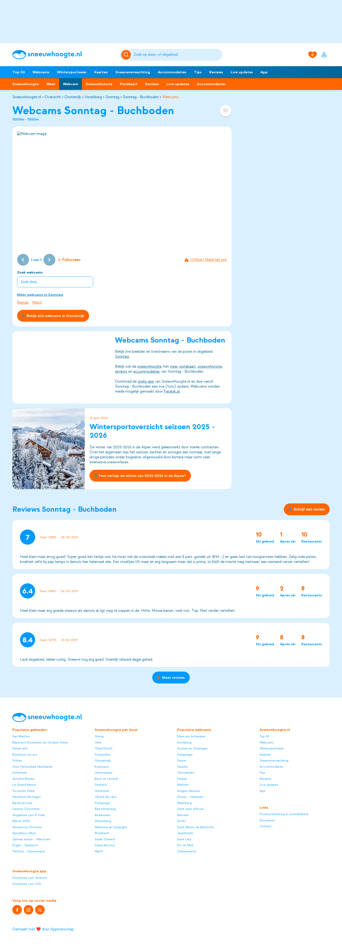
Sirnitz (181, 821)
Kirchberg (184, 742)
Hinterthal (102, 791)
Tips (198, 72)
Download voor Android (29, 878)
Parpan (182, 779)
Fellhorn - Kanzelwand (28, 851)
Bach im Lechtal (106, 779)
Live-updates (177, 84)
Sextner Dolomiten (26, 809)
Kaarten (101, 72)
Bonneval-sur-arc (25, 754)
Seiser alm (20, 748)
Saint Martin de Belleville (195, 827)
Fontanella (102, 754)
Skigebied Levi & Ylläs (28, 815)
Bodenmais (102, 815)
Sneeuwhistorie (99, 84)
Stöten (17, 760)
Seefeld (100, 785)
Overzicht (53, 97)
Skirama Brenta (23, 779)
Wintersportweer (72, 72)
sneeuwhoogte (149, 366)
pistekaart (188, 366)
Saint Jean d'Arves (190, 809)
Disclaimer (267, 820)
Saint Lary (184, 839)
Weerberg (184, 803)
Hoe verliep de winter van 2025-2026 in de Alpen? (140, 475)
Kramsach (102, 767)
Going (99, 736)
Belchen (183, 815)
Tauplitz (182, 767)
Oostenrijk (72, 97)
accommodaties (146, 371)
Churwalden (185, 773)
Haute (181, 760)
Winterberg (103, 821)
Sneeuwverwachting (132, 72)
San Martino (21, 736)
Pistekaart (129, 84)
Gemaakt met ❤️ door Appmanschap (43, 929)
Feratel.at (172, 391)
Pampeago (102, 803)
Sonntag (112, 97)
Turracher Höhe (23, 791)
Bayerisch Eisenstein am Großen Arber (40, 742)
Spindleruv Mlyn (24, 833)
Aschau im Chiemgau (192, 748)
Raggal (22, 302)
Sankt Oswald (105, 839)
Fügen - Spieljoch (25, 845)
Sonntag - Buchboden (141, 97)
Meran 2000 (21, 821)
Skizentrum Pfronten (27, 827)
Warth (99, 851)
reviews (121, 371)
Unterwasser (104, 773)
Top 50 (18, 72)
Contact (265, 826)
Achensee (19, 773)
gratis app (146, 381)
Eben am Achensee (191, 736)
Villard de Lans (105, 797)
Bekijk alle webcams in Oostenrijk (53, 315)
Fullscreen (69, 259)
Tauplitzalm (185, 833)
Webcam (70, 84)
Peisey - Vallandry (190, 797)
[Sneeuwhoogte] (63, 54)
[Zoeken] (177, 54)
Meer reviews (171, 677)
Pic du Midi (185, 845)
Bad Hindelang (105, 809)
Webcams (41, 72)
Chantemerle (186, 851)
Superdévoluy (105, 845)
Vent (98, 742)
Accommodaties (172, 72)
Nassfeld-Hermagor (26, 797)
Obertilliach (103, 748)
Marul (37, 302)
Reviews (216, 72)
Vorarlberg (93, 97)
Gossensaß (102, 760)
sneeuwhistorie (210, 366)
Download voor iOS (26, 884)
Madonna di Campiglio (111, 827)
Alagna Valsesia (188, 791)
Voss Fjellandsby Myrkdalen (32, 767)
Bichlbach (102, 833)
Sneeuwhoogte (25, 84)
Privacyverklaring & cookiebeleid (284, 814)
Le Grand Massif (24, 785)
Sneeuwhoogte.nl (26, 97)
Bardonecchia (22, 803)
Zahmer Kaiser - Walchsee (31, 839)
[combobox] (177, 54)
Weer (50, 84)
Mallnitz (183, 785)
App (264, 72)
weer (174, 366)
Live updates (242, 72)
